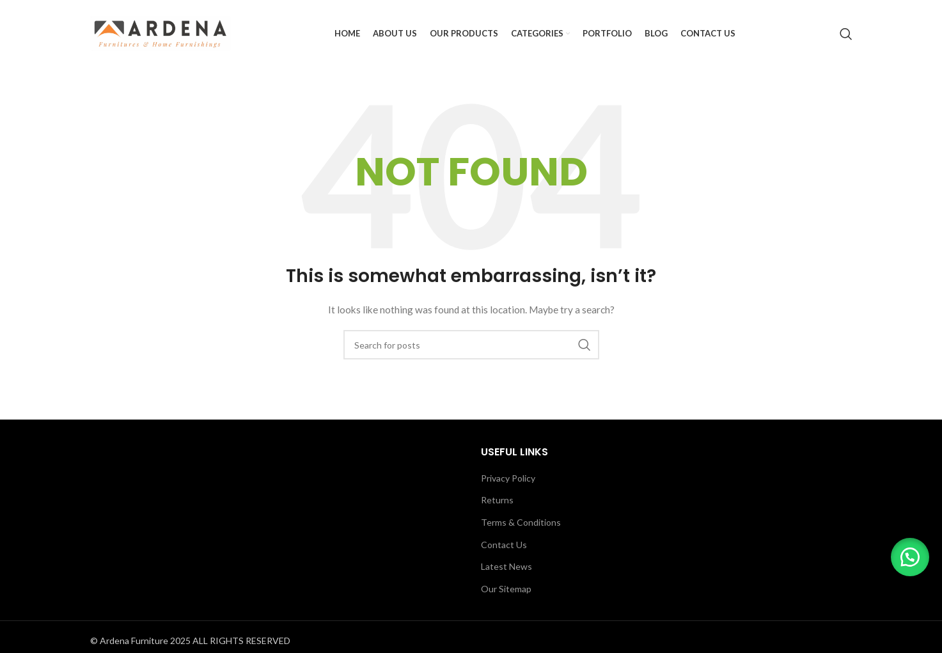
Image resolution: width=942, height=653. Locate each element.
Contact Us (504, 544)
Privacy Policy (508, 478)
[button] (910, 557)
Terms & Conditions (521, 522)
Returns (497, 499)
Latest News (506, 566)
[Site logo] (160, 32)
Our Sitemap (506, 588)
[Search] (846, 34)
